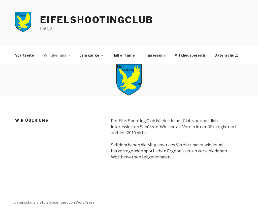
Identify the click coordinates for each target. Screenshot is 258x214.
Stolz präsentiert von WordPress (67, 202)
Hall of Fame (123, 55)
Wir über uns (57, 55)
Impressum (154, 55)
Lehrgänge (91, 55)
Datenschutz (226, 55)
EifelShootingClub (96, 19)
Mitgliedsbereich (189, 55)
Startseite (24, 55)
